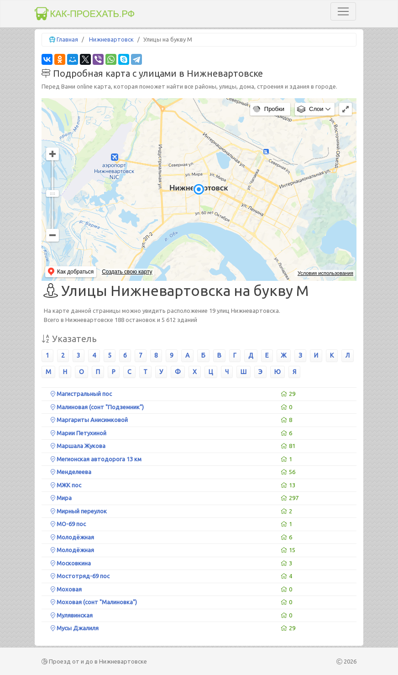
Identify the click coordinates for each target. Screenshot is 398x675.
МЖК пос (66, 485)
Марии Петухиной (78, 433)
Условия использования (325, 273)
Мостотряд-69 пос (80, 576)
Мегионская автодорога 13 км (96, 459)
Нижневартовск (111, 39)
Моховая (66, 589)
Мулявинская (72, 615)
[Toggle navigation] (343, 11)
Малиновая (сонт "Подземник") (97, 407)
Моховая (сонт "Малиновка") (94, 602)
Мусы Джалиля (75, 628)
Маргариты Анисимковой (89, 420)
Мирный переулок (79, 511)
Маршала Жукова (78, 446)
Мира (61, 498)
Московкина (71, 563)
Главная (67, 39)
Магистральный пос (81, 393)
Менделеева (71, 472)
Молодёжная (72, 537)
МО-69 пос (68, 524)
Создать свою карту (127, 272)
